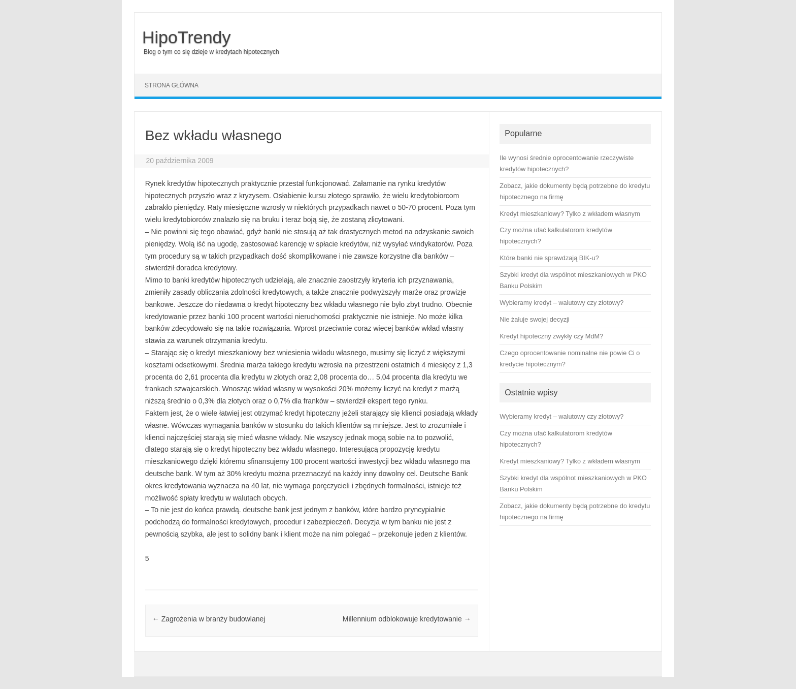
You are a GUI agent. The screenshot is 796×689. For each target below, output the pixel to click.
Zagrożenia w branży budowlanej (209, 619)
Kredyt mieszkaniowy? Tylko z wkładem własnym (570, 461)
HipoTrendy (186, 37)
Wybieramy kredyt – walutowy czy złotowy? (561, 416)
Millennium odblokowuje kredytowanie (407, 619)
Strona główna (171, 85)
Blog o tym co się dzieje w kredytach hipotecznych (211, 51)
